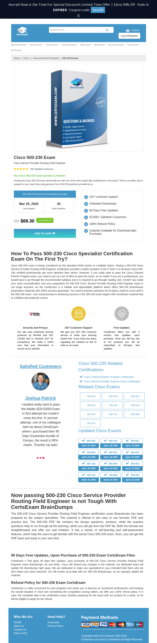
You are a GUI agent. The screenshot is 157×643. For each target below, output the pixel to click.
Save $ (45, 220)
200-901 (132, 444)
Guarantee (53, 622)
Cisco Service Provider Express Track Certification (112, 381)
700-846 (110, 478)
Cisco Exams (52, 45)
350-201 (110, 455)
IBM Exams (99, 45)
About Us (19, 625)
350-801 (132, 466)
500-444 (88, 444)
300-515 (110, 444)
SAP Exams (85, 45)
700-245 (132, 478)
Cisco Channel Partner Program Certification (109, 377)
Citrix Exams (133, 45)
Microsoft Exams (18, 45)
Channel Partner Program (46, 58)
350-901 (132, 455)
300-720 (88, 466)
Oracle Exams (36, 45)
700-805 (88, 455)
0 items (132, 30)
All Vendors (16, 50)
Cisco (26, 58)
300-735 (88, 478)
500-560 (110, 466)
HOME (17, 622)
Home (17, 58)
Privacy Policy (55, 625)
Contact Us (20, 629)
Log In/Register (129, 35)
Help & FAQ (20, 633)
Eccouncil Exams (116, 45)
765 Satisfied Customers (42, 169)
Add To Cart (45, 233)
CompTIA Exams (69, 45)
